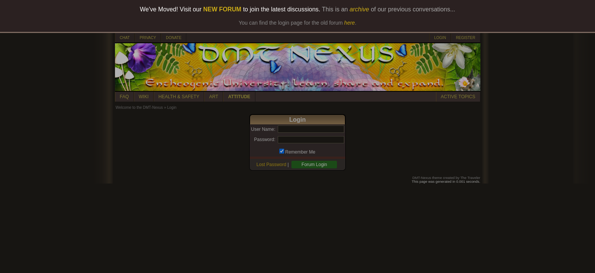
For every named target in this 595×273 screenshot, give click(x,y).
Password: (264, 139)
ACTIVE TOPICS (458, 96)
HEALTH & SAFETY (179, 96)
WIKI (144, 96)
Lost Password (271, 164)
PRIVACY (148, 38)
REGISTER (465, 38)
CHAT (125, 38)
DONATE (173, 38)
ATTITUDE (239, 96)
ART (213, 96)
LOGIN (440, 38)
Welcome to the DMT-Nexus (139, 107)
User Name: (263, 129)
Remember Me (300, 152)
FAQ (124, 96)
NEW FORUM (222, 9)
